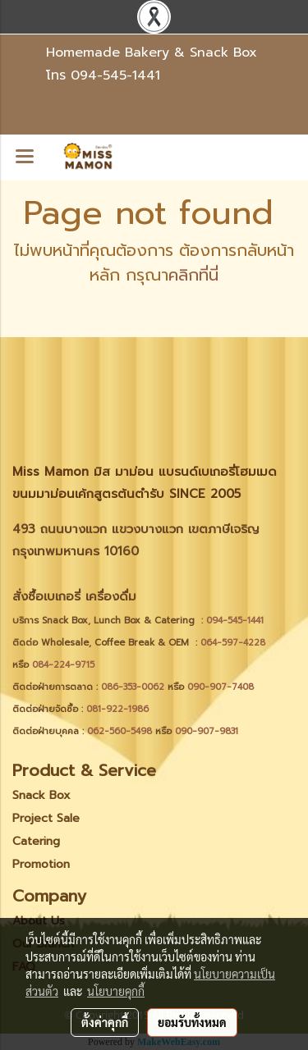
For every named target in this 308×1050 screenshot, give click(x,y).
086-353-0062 (132, 687)
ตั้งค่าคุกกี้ (104, 1022)
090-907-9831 (206, 731)
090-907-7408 (222, 687)
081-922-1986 (117, 709)
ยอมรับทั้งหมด (192, 1022)
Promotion (41, 864)
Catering (36, 841)
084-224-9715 (63, 665)
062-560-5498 (119, 731)
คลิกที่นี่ (193, 274)
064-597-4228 (232, 643)
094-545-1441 (115, 75)
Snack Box (41, 795)
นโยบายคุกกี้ (116, 991)
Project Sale (46, 818)
